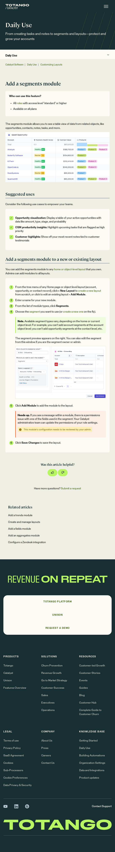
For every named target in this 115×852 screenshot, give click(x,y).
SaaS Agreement (13, 755)
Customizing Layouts (51, 65)
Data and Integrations (91, 770)
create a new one (73, 311)
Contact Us (47, 763)
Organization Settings (92, 763)
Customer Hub (87, 702)
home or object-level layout (70, 269)
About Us (46, 740)
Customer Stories (89, 673)
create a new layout (89, 290)
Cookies (8, 763)
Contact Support (102, 806)
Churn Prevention (52, 665)
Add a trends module (20, 515)
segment (34, 311)
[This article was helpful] (52, 472)
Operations (48, 710)
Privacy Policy (12, 748)
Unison (7, 680)
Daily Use (11, 55)
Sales (44, 695)
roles (19, 103)
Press (44, 748)
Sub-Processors (13, 770)
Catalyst (8, 673)
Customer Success (52, 688)
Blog (82, 695)
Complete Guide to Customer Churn (90, 712)
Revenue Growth (51, 673)
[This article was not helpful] (63, 472)
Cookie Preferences (15, 777)
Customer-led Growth (92, 665)
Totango (8, 665)
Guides (83, 688)
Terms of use (11, 740)
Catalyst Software (14, 65)
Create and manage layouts (24, 522)
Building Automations (92, 755)
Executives (47, 702)
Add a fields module (19, 528)
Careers (46, 755)
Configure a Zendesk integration (27, 542)
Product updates (89, 777)
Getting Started (88, 740)
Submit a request (71, 488)
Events (83, 680)
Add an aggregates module (24, 535)
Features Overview (14, 688)
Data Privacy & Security (17, 785)
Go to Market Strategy (54, 680)
